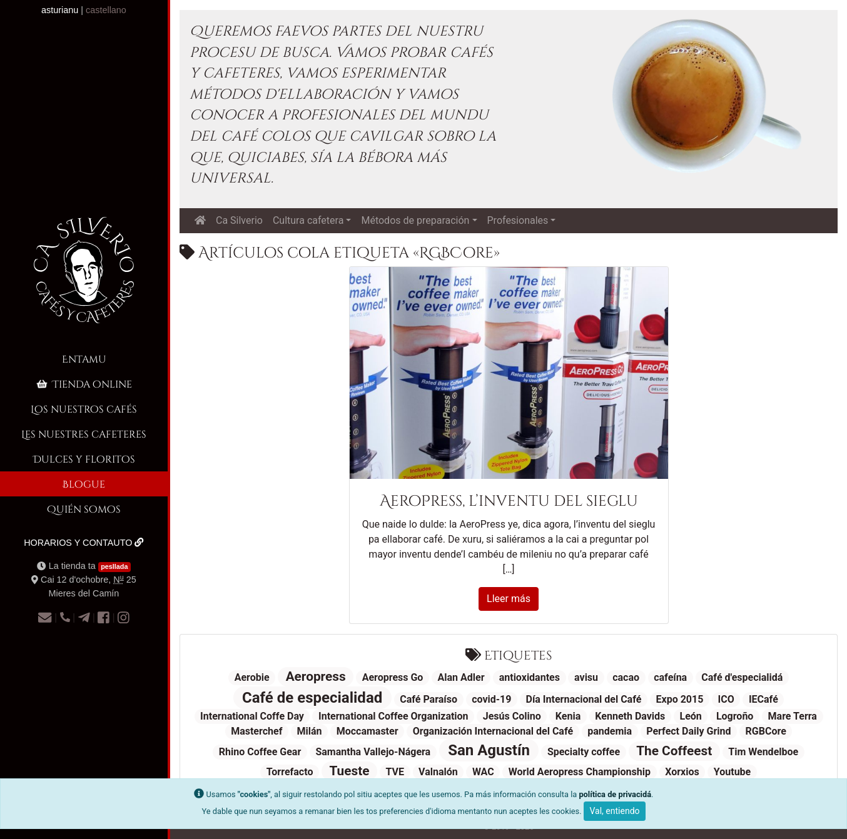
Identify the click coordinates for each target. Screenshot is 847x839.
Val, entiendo (614, 811)
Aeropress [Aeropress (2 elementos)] (316, 676)
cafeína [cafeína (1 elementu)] (670, 677)
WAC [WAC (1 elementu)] (483, 772)
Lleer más (508, 599)
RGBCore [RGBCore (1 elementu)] (766, 731)
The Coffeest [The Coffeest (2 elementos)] (674, 750)
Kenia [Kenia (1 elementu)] (568, 716)
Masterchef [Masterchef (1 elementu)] (256, 731)
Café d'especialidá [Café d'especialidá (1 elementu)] (742, 677)
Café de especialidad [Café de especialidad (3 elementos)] (312, 697)
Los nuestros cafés (84, 408)
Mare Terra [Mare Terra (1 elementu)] (792, 716)
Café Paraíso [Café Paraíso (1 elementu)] (428, 699)
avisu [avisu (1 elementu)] (586, 677)
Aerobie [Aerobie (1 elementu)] (252, 677)
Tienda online (83, 383)
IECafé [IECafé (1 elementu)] (763, 699)
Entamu (84, 358)
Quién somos (84, 509)
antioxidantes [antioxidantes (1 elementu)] (529, 677)
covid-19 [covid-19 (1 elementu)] (491, 699)
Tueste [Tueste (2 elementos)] (349, 770)
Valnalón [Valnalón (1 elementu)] (438, 772)
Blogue (84, 484)
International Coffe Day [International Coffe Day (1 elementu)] (252, 716)
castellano (106, 10)
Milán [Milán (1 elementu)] (309, 731)
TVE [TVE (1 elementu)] (394, 772)
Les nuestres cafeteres (83, 434)
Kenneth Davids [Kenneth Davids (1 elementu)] (630, 716)
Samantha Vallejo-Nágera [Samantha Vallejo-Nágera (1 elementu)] (372, 752)
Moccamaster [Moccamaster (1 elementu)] (367, 731)
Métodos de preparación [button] (415, 220)
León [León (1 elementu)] (690, 716)
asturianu (59, 10)
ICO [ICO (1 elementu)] (726, 699)
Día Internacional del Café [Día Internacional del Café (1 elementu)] (584, 699)
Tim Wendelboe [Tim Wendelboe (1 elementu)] (763, 752)
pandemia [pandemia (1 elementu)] (609, 731)
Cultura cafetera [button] (308, 220)
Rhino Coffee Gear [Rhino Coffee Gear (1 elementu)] (260, 752)
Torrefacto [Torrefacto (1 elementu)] (289, 772)
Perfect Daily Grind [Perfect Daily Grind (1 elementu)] (688, 731)
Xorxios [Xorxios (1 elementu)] (682, 772)
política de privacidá (615, 794)
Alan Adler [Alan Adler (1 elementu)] (461, 677)
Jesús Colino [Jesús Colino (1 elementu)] (512, 716)
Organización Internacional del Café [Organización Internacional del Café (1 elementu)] (493, 731)
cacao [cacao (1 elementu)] (625, 677)
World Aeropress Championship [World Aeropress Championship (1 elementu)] (580, 772)
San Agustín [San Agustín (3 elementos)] (489, 750)
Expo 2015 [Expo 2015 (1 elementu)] (680, 699)
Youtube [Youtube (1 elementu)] (732, 772)
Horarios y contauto (84, 543)
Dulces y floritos (84, 459)
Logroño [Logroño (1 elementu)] (734, 716)
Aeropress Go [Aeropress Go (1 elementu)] (393, 677)
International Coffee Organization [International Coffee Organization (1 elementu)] (393, 716)
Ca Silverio (239, 220)
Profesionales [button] (518, 220)
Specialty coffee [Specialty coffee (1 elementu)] (583, 752)
